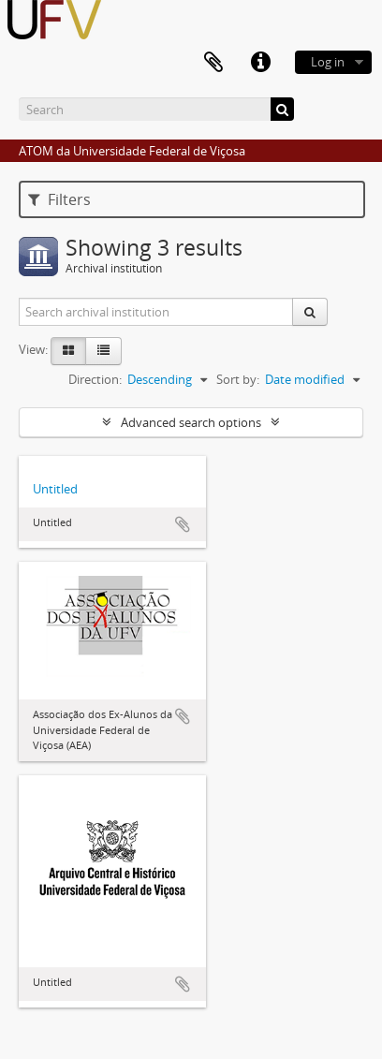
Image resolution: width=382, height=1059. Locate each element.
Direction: (95, 379)
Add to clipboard (182, 524)
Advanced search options (191, 422)
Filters (59, 199)
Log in (328, 61)
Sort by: (237, 379)
